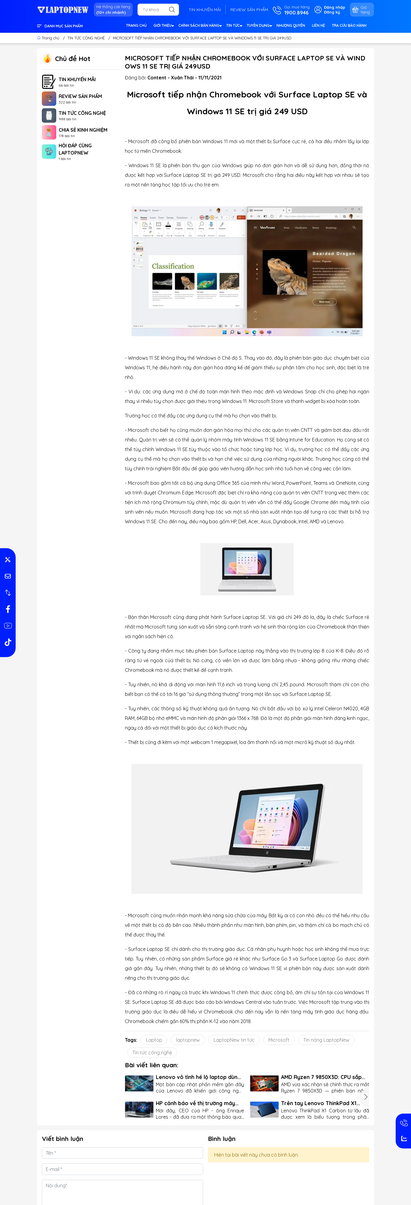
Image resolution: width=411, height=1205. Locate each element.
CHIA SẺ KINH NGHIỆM (83, 130)
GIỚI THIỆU (163, 26)
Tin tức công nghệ (152, 1053)
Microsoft (278, 1040)
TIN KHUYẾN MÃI (205, 9)
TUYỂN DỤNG (259, 26)
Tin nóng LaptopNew (326, 1040)
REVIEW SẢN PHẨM (249, 9)
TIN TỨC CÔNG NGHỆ (82, 113)
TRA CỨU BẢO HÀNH (349, 25)
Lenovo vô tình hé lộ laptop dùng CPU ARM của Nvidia (198, 1077)
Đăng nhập (334, 7)
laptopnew (188, 1040)
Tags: (131, 1040)
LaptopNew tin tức (234, 1040)
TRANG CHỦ (136, 25)
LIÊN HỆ (318, 25)
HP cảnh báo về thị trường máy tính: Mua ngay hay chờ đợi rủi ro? (199, 1103)
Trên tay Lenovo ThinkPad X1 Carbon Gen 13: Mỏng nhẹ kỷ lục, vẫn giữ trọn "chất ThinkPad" (322, 1103)
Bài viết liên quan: (151, 1065)
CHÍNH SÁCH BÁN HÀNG (199, 26)
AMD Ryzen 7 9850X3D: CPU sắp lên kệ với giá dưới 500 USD (321, 1077)
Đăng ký (332, 12)
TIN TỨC (234, 26)
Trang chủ (48, 37)
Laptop (154, 1040)
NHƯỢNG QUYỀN (291, 25)
